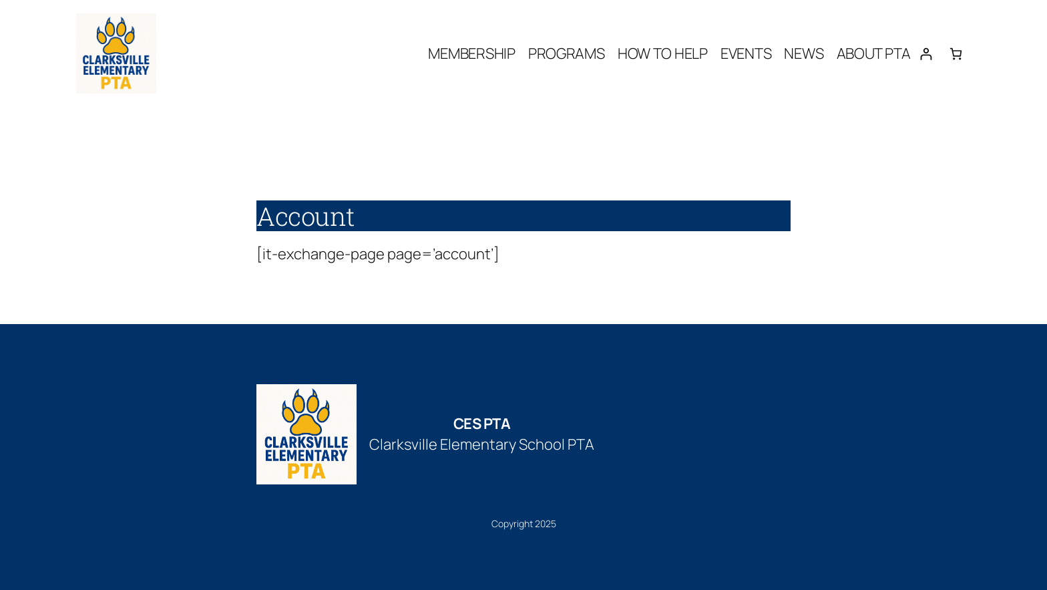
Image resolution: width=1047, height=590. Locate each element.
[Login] (926, 54)
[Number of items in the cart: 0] (956, 54)
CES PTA (482, 424)
